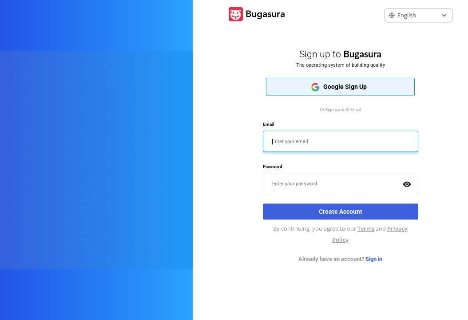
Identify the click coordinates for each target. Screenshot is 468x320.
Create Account (340, 212)
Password (272, 166)
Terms (365, 228)
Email (268, 124)
